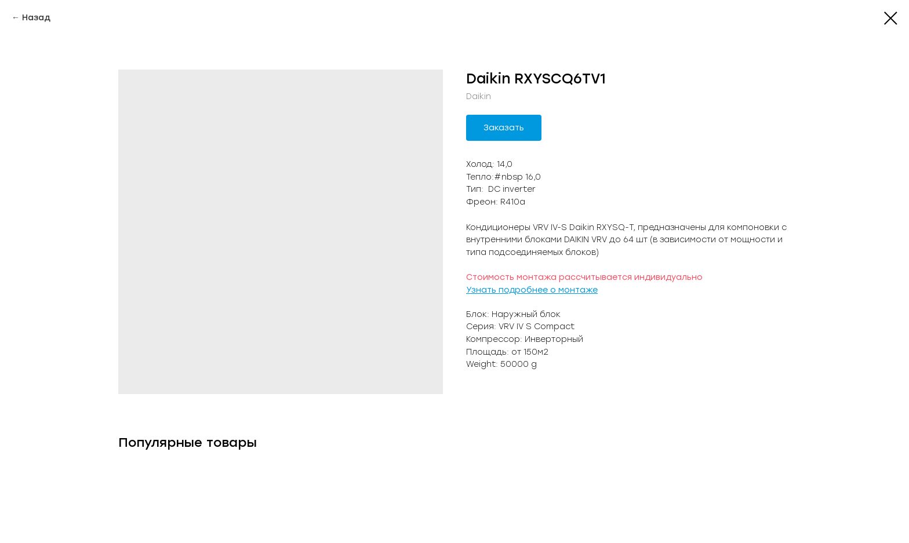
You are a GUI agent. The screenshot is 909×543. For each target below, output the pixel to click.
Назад (36, 18)
